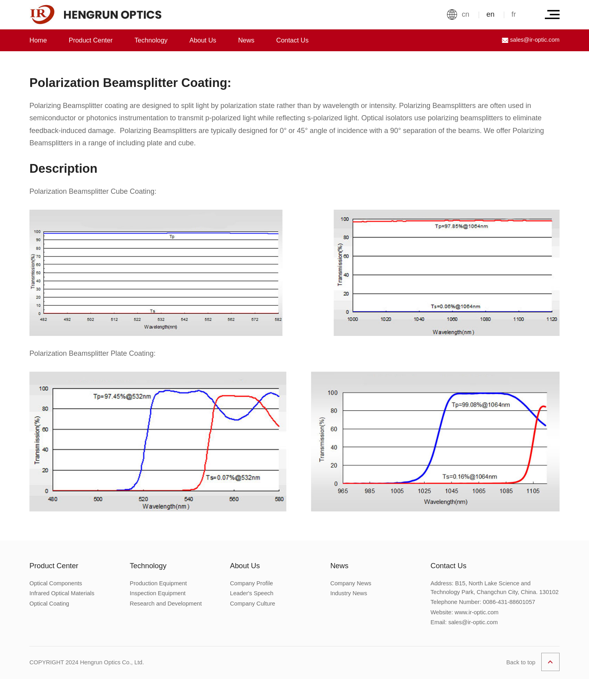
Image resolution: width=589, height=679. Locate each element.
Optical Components (55, 583)
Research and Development (166, 603)
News (246, 40)
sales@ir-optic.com (531, 40)
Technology (150, 40)
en (490, 14)
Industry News (348, 593)
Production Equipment (158, 583)
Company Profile (251, 583)
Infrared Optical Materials (61, 593)
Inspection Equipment (158, 593)
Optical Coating (49, 603)
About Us (202, 40)
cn (465, 14)
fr (513, 14)
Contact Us (292, 40)
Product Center (91, 40)
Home (38, 40)
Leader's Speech (251, 593)
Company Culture (252, 603)
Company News (350, 583)
